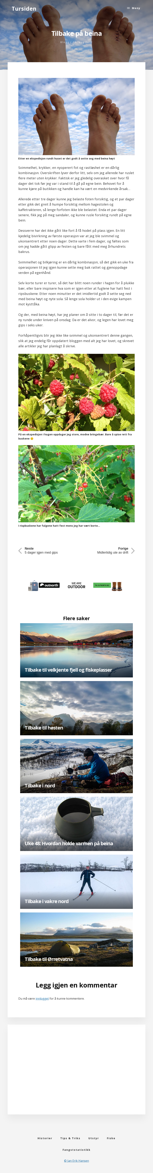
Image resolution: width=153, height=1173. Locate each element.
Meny (136, 8)
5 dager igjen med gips (41, 550)
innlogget (42, 999)
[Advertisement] (76, 1074)
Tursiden (24, 8)
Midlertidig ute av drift (112, 550)
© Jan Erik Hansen (76, 1161)
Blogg (64, 42)
